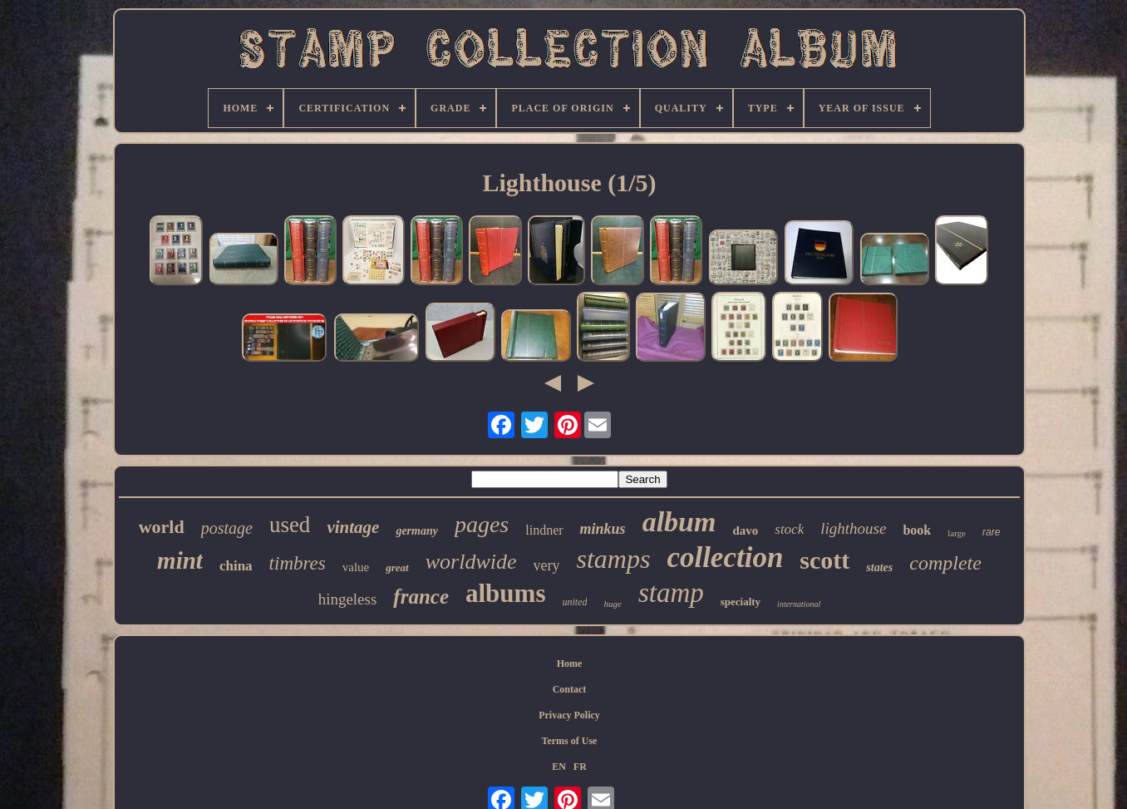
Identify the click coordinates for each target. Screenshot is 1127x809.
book (917, 530)
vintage (353, 527)
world (162, 526)
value (355, 567)
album (679, 521)
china (236, 566)
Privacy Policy (569, 715)
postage (227, 528)
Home (570, 663)
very (547, 565)
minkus (603, 528)
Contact (570, 689)
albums (505, 593)
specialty (740, 601)
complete (945, 563)
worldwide (471, 562)
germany (417, 531)
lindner (544, 530)
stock (789, 529)
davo (745, 530)
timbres (297, 563)
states (879, 567)
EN (559, 766)
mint (180, 560)
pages (482, 524)
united (574, 602)
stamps (613, 559)
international (798, 604)
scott (824, 560)
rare (991, 532)
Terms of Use (570, 741)
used (290, 524)
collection (725, 557)
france (421, 596)
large (956, 533)
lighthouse (853, 528)
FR (580, 766)
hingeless (347, 599)
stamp (671, 593)
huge (612, 604)
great (397, 567)
